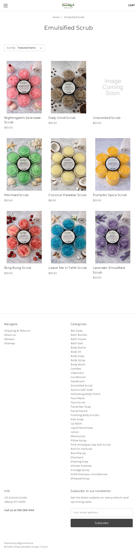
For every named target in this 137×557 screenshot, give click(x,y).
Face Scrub (78, 402)
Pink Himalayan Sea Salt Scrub (91, 444)
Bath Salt (77, 343)
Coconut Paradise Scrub (67, 195)
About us (10, 335)
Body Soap (77, 356)
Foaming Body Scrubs (85, 415)
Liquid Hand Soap (82, 428)
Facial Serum (79, 411)
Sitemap (9, 343)
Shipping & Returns (17, 330)
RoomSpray (78, 453)
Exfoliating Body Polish (85, 394)
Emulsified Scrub (82, 385)
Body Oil (76, 352)
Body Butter (78, 347)
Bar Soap (77, 330)
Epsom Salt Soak (82, 390)
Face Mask (78, 398)
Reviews (9, 339)
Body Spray (78, 360)
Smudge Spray (80, 470)
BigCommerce (25, 543)
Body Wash (78, 364)
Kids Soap (77, 419)
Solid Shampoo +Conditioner (89, 474)
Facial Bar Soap (81, 406)
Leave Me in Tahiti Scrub (67, 268)
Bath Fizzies (78, 339)
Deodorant (78, 381)
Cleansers (77, 373)
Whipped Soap (80, 478)
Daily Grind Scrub (61, 118)
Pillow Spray (79, 440)
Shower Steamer (81, 466)
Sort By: (11, 47)
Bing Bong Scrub (17, 268)
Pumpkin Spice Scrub (110, 195)
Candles (76, 368)
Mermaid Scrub (16, 195)
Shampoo (77, 457)
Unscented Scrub (107, 118)
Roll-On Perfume (81, 449)
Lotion (75, 432)
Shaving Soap (79, 461)
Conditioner (78, 377)
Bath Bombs (79, 335)
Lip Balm (76, 423)
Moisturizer (78, 436)
